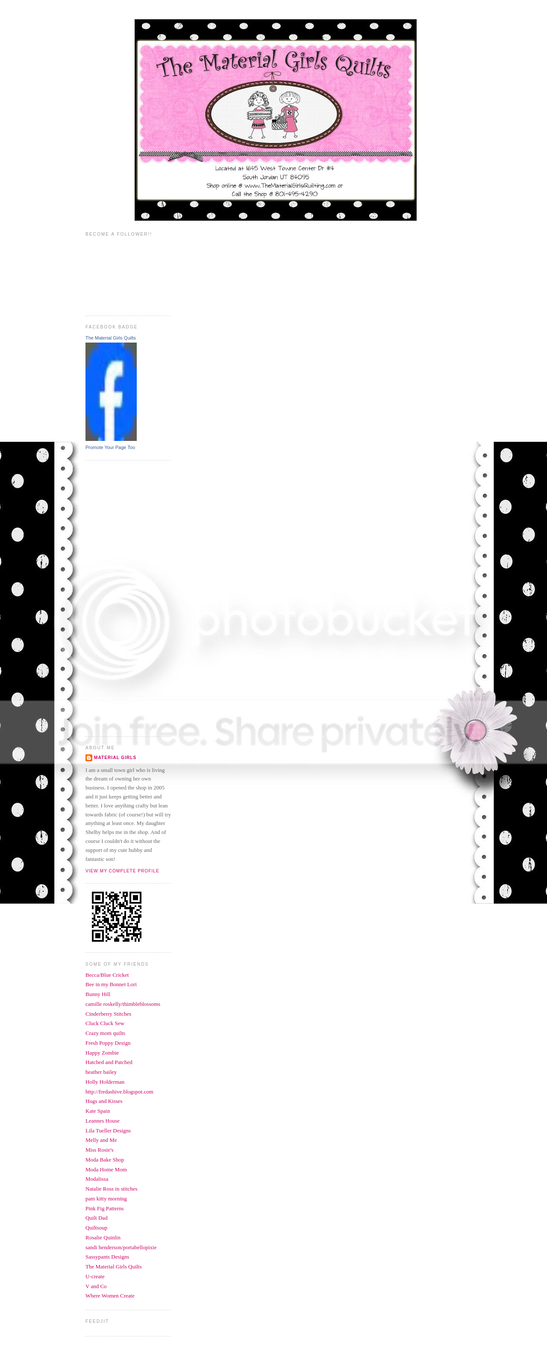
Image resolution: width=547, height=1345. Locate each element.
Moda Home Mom (106, 1169)
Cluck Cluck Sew (104, 1023)
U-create (95, 1276)
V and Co (96, 1286)
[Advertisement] (119, 597)
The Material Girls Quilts (110, 337)
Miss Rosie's (99, 1150)
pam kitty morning (106, 1198)
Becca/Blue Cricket (107, 975)
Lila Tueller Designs (108, 1130)
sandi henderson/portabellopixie (120, 1247)
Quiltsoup (96, 1227)
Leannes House (102, 1120)
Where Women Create (110, 1295)
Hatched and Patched (108, 1062)
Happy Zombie (102, 1052)
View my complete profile (122, 871)
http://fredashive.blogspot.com (119, 1091)
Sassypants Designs (107, 1256)
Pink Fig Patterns (104, 1208)
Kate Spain (97, 1111)
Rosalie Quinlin (103, 1237)
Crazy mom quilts (105, 1033)
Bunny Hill (97, 994)
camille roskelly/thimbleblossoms (122, 1004)
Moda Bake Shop (104, 1159)
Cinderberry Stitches (108, 1014)
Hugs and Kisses (104, 1101)
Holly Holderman (104, 1082)
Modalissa (96, 1179)
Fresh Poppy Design (107, 1043)
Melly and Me (101, 1140)
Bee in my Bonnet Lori (111, 984)
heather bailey (101, 1072)
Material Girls (115, 757)
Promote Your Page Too (110, 447)
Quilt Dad (96, 1218)
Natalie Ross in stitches (111, 1188)
